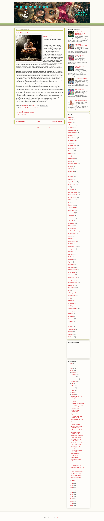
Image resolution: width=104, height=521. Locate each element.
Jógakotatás (71, 215)
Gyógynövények (72, 182)
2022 (71, 366)
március (73, 392)
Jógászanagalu (72, 218)
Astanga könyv (72, 130)
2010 (71, 503)
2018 (71, 485)
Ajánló (70, 117)
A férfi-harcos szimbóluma (77, 430)
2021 (71, 368)
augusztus (74, 381)
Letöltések (79, 24)
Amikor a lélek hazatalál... (77, 419)
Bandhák (70, 135)
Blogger (58, 517)
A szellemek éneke (76, 473)
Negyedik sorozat (72, 269)
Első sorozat (71, 158)
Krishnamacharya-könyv (74, 231)
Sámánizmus (71, 295)
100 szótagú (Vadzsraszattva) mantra (81, 45)
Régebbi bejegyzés (57, 121)
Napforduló (71, 264)
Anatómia (70, 127)
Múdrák (70, 256)
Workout (70, 334)
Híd (69, 202)
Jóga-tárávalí (71, 212)
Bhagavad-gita (72, 140)
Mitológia (70, 251)
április (73, 390)
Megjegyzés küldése (22, 114)
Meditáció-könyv (72, 246)
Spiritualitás (71, 300)
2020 (71, 370)
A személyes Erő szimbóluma (79, 67)
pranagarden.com (72, 277)
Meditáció (70, 244)
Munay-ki (70, 259)
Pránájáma (71, 280)
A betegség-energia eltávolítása (76, 440)
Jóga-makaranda (72, 207)
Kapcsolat (64, 24)
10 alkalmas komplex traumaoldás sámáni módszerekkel (80, 33)
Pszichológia (71, 287)
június (73, 385)
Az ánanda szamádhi (76, 422)
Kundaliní (70, 236)
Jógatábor (70, 220)
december (74, 372)
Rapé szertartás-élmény (81, 78)
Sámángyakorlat (72, 293)
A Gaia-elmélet (75, 408)
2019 (71, 483)
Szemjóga (70, 313)
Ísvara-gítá (71, 205)
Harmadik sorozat (72, 192)
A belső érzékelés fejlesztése (75, 454)
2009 (71, 505)
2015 (71, 492)
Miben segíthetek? (36, 24)
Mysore (70, 262)
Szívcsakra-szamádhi (76, 465)
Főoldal (18, 24)
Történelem (71, 321)
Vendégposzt (71, 329)
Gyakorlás (71, 176)
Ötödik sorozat (72, 274)
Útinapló (70, 324)
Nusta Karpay (71, 272)
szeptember (74, 379)
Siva (69, 298)
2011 (71, 501)
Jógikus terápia (75, 457)
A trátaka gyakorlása (76, 475)
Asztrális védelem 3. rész (77, 463)
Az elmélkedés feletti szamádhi (76, 450)
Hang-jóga (71, 189)
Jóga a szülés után (76, 414)
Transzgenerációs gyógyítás (75, 447)
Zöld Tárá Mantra (79, 89)
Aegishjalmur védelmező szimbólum (77, 468)
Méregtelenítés (72, 249)
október (73, 376)
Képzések (56, 24)
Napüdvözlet (71, 267)
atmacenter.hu (23, 107)
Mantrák (70, 238)
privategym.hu (72, 285)
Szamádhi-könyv (35, 107)
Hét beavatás (71, 200)
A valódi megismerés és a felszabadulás (77, 427)
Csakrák (70, 143)
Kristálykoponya (72, 233)
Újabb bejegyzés (20, 121)
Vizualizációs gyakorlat (77, 406)
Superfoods (71, 303)
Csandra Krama (72, 145)
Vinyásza (70, 331)
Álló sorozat (71, 125)
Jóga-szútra (71, 210)
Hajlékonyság (71, 184)
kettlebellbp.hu (72, 228)
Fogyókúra (71, 171)
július (72, 383)
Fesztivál (70, 166)
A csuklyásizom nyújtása (81, 100)
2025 (71, 363)
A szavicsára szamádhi (77, 471)
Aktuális (70, 122)
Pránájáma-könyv (72, 282)
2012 (71, 499)
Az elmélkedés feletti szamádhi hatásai (76, 443)
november (74, 374)
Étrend (70, 161)
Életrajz (72, 24)
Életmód (70, 153)
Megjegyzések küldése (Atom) (43, 127)
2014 (71, 494)
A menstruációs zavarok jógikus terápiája (77, 436)
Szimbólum (71, 318)
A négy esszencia (79, 55)
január (73, 480)
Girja (69, 174)
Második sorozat (72, 241)
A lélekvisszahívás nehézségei (75, 411)
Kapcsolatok (71, 225)
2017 (71, 487)
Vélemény (70, 326)
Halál (69, 187)
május (73, 388)
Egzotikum (71, 150)
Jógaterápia (71, 223)
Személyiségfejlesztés (74, 311)
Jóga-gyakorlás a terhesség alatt (75, 432)
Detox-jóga (71, 148)
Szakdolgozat (71, 306)
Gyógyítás (71, 179)
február (73, 394)
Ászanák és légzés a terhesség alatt (76, 416)
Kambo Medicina (47, 24)
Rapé (69, 290)
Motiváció (70, 254)
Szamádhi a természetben (77, 403)
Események (25, 24)
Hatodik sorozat (72, 197)
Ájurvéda (70, 119)
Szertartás (71, 316)
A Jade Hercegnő (75, 424)
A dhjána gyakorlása (76, 477)
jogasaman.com (31, 6)
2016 (71, 490)
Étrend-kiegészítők (73, 163)
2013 (71, 496)
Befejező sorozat (72, 138)
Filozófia (29, 107)
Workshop (71, 337)
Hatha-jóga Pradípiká (73, 194)
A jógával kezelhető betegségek (76, 460)
